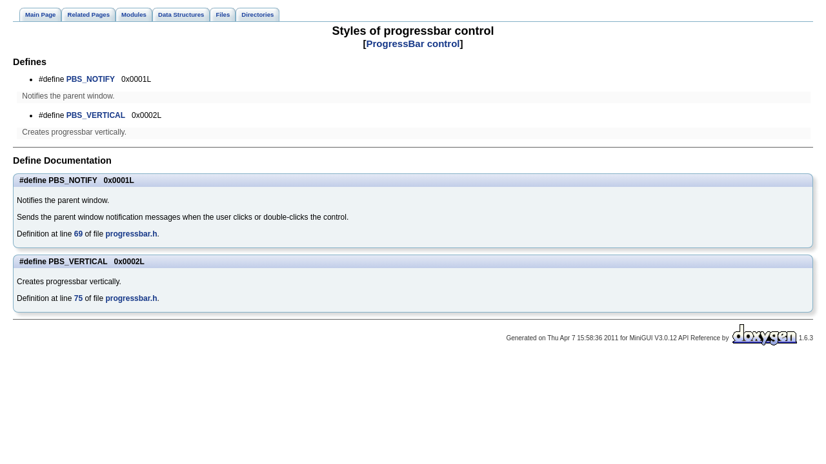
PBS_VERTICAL (95, 115)
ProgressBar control (412, 43)
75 (78, 298)
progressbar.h (131, 233)
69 (78, 233)
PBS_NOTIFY (90, 79)
